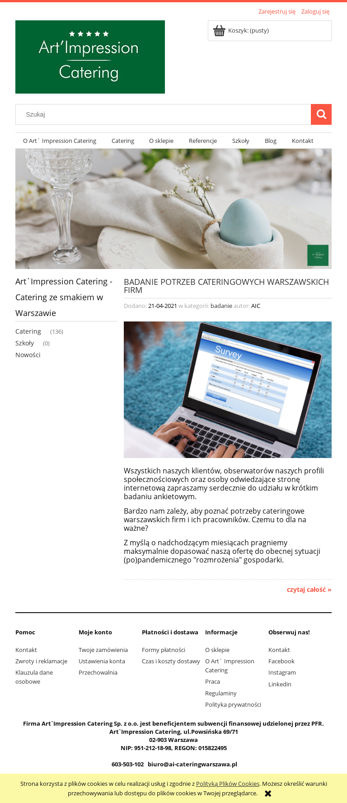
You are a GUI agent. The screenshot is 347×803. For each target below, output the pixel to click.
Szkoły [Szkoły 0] (24, 343)
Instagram (282, 672)
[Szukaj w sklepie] (165, 114)
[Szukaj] (321, 114)
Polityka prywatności (233, 704)
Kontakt (26, 650)
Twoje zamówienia (103, 650)
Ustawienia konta (102, 661)
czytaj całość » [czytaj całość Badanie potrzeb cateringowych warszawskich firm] (309, 590)
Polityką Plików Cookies (227, 783)
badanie (221, 306)
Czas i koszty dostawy (171, 661)
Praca (212, 681)
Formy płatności (163, 650)
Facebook (281, 661)
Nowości (28, 354)
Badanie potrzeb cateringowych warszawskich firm (226, 285)
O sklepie (217, 650)
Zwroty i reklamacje (41, 661)
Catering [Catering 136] (28, 331)
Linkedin (279, 684)
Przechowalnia (98, 672)
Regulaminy (221, 693)
